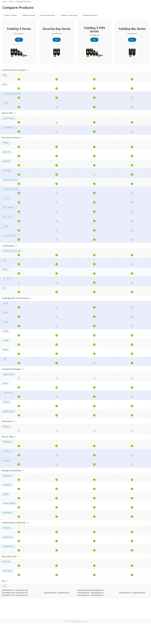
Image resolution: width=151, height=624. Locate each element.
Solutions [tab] (60, 8)
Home (5, 13)
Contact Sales (126, 2)
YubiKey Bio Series (90, 27)
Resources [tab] (49, 8)
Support (144, 2)
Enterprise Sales (126, 8)
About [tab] (19, 8)
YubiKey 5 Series (28, 27)
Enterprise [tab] (39, 8)
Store (139, 8)
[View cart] (145, 8)
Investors (116, 2)
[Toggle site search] (116, 8)
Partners (136, 2)
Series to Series (10, 27)
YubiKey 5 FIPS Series (69, 27)
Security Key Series (47, 27)
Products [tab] (28, 8)
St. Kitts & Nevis (11, 1)
